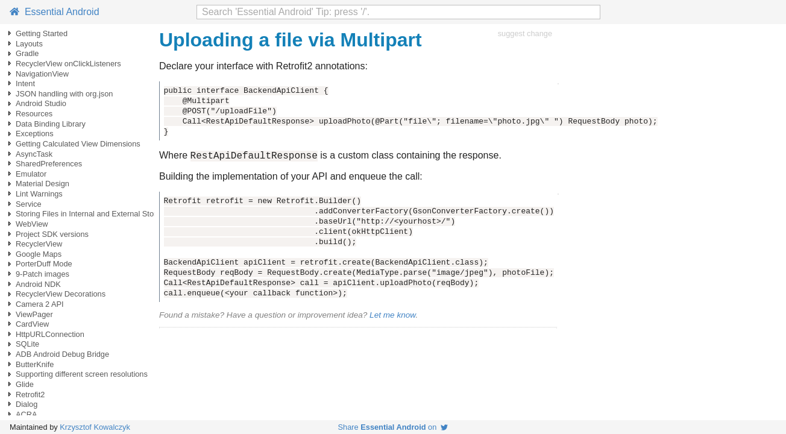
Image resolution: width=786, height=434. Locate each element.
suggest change (525, 33)
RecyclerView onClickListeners (68, 63)
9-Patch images (42, 273)
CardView (32, 324)
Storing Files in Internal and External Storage (92, 213)
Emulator (31, 173)
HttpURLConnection (50, 334)
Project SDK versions (52, 234)
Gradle (27, 53)
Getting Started (42, 33)
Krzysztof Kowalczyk (95, 427)
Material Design (42, 183)
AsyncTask (34, 154)
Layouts (29, 43)
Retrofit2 (30, 394)
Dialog (26, 404)
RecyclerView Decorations (60, 293)
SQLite (27, 343)
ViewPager (34, 314)
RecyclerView (39, 243)
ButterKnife (35, 364)
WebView (32, 223)
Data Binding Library (51, 123)
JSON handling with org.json (64, 93)
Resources (34, 113)
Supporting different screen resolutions (82, 374)
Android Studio (41, 103)
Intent (25, 83)
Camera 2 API (40, 304)
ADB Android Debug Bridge (62, 354)
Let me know (392, 316)
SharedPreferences (49, 163)
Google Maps (38, 254)
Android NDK (38, 284)
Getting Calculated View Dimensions (78, 143)
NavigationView (42, 73)
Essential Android (54, 12)
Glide (25, 384)
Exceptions (35, 133)
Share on (393, 427)
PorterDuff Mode (44, 263)
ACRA (26, 414)
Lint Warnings (39, 193)
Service (29, 204)
